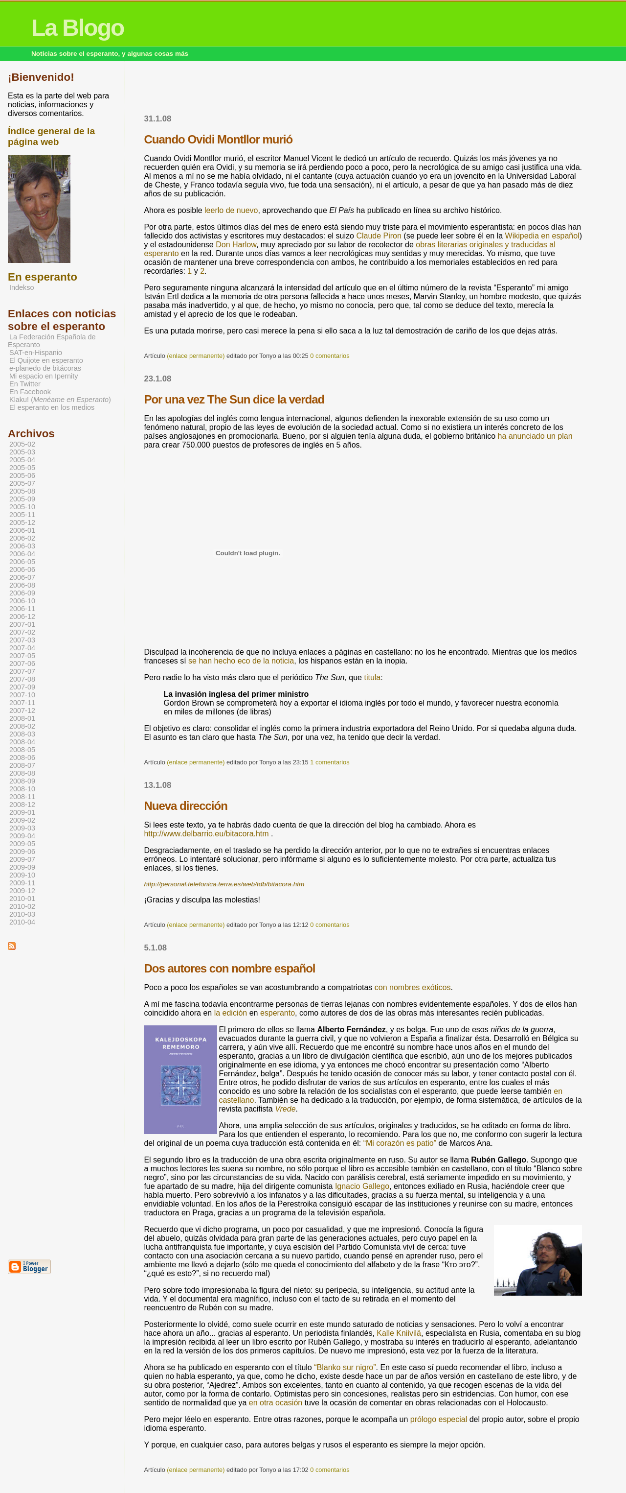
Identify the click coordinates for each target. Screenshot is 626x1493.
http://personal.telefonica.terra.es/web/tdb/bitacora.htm (224, 884)
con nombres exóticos (413, 987)
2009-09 (22, 867)
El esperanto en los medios (51, 407)
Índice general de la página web (51, 136)
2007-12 (22, 710)
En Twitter (25, 384)
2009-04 (22, 836)
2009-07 (22, 859)
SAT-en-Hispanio (35, 352)
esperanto (277, 1013)
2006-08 (22, 585)
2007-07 (22, 671)
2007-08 (22, 679)
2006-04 (22, 554)
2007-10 (22, 695)
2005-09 (22, 499)
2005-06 (22, 475)
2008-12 (22, 804)
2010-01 (22, 898)
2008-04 (22, 742)
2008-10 (22, 789)
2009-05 (22, 844)
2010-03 (22, 914)
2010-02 (22, 906)
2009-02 (22, 820)
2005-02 (22, 444)
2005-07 (22, 483)
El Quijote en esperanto (46, 360)
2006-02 (22, 538)
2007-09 (22, 687)
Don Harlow (236, 244)
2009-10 (22, 875)
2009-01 (22, 812)
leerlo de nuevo (231, 210)
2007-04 (22, 648)
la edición (230, 1013)
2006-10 (22, 601)
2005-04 (22, 460)
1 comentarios (329, 762)
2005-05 (22, 468)
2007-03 (22, 640)
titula (372, 677)
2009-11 (22, 883)
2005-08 (22, 491)
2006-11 (22, 609)
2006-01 (22, 530)
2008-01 (22, 718)
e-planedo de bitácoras (45, 368)
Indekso (21, 287)
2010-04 (22, 922)
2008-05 (22, 750)
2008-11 (22, 797)
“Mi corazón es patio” (399, 1143)
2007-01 (22, 624)
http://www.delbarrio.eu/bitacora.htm (206, 833)
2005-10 (22, 507)
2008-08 (22, 773)
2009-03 (22, 828)
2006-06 (22, 569)
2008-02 (22, 726)
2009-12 (22, 891)
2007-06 (22, 663)
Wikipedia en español (542, 236)
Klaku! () (60, 399)
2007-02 (22, 632)
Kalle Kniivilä (399, 1333)
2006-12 (22, 616)
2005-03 (22, 452)
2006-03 (22, 546)
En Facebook (30, 392)
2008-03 (22, 734)
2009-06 (22, 851)
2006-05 (22, 562)
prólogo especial (439, 1419)
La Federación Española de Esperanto (52, 341)
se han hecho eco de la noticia (241, 661)
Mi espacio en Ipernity (43, 376)
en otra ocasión (275, 1402)
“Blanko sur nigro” (345, 1367)
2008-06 (22, 757)
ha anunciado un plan (535, 436)
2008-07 (22, 765)
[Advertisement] (362, 90)
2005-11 (22, 515)
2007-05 (22, 656)
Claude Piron (379, 236)
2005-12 (22, 522)
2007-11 (22, 703)
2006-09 (22, 593)
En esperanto (42, 277)
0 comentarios (329, 355)
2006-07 (22, 577)
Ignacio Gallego (362, 1186)
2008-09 (22, 781)
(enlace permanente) (195, 355)
